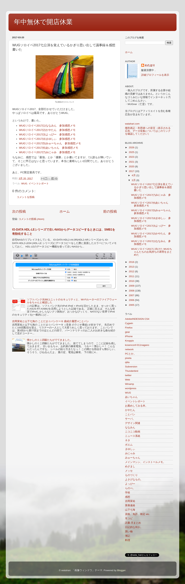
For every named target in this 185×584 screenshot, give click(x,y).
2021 (132, 161)
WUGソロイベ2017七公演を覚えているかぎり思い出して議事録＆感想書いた (152, 187)
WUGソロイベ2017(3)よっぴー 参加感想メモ (47, 134)
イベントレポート (39, 183)
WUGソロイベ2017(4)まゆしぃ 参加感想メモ (47, 138)
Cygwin (129, 323)
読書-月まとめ (133, 522)
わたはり (150, 65)
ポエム (129, 444)
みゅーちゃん (132, 457)
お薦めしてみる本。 (136, 405)
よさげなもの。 (134, 479)
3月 (134, 180)
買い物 (129, 531)
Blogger (121, 570)
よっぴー (130, 483)
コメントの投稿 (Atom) (31, 219)
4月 (134, 175)
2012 (132, 271)
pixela (128, 358)
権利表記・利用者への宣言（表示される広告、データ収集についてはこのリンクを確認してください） (148, 131)
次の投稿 (19, 211)
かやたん (130, 410)
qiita (127, 362)
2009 (132, 285)
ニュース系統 (132, 436)
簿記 (127, 536)
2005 (132, 305)
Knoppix (129, 340)
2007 (132, 295)
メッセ (129, 470)
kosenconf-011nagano (137, 345)
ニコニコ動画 (132, 431)
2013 (132, 266)
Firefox (128, 327)
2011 (132, 276)
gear (127, 332)
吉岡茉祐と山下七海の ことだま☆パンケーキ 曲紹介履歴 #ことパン (50, 321)
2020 (132, 166)
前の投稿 (110, 211)
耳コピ (129, 518)
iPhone (129, 336)
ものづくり (131, 475)
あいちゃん (131, 397)
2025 (132, 152)
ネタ (127, 440)
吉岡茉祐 (130, 501)
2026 (132, 147)
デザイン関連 (132, 423)
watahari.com (132, 123)
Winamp (129, 384)
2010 (132, 281)
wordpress (130, 388)
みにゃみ (130, 453)
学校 (127, 492)
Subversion (131, 366)
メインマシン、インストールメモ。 (145, 462)
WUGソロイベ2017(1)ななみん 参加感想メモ (47, 125)
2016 (132, 262)
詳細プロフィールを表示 (155, 75)
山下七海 (130, 509)
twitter (128, 375)
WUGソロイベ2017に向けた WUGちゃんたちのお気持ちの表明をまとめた (151, 252)
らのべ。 (130, 488)
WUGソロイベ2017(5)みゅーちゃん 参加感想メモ (50, 143)
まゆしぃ (130, 449)
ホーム (64, 211)
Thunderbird (131, 371)
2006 (132, 300)
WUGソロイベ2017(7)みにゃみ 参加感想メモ (47, 152)
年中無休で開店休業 (43, 22)
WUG (24, 183)
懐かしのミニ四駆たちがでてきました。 (49, 340)
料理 (127, 540)
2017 (132, 171)
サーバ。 (130, 418)
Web (127, 379)
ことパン (130, 414)
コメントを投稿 (26, 197)
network (129, 349)
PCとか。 (130, 353)
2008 (132, 290)
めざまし (130, 466)
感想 (127, 497)
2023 (132, 157)
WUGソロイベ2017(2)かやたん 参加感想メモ (47, 130)
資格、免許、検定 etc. (137, 514)
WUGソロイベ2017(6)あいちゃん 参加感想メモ (48, 147)
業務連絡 (130, 505)
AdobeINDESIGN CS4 (137, 319)
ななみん (130, 427)
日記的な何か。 (134, 527)
